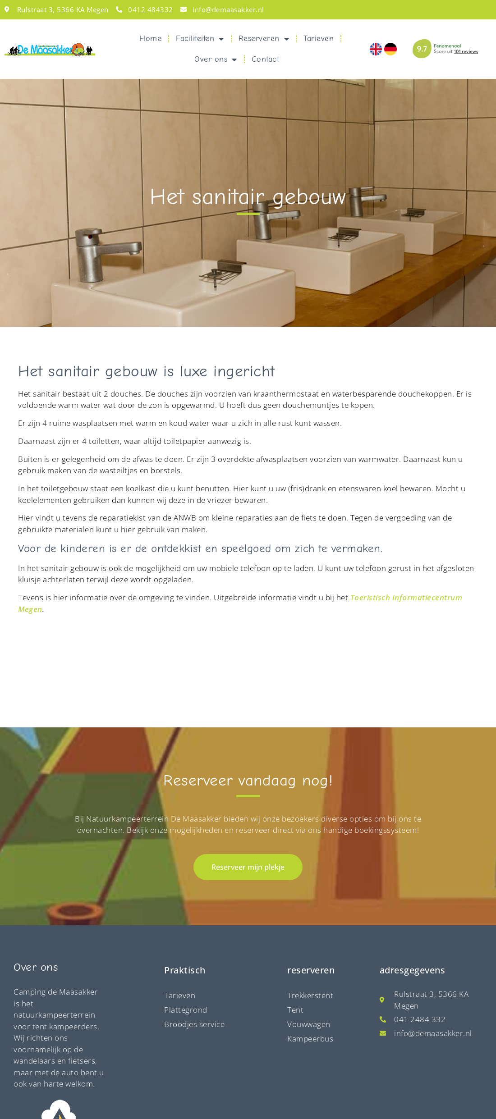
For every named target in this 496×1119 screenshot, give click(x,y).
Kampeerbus (310, 964)
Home (150, 38)
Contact (266, 59)
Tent (295, 936)
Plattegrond (185, 936)
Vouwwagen (309, 950)
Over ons (215, 59)
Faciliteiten (200, 38)
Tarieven (318, 38)
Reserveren (264, 38)
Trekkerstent (310, 921)
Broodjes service (194, 950)
